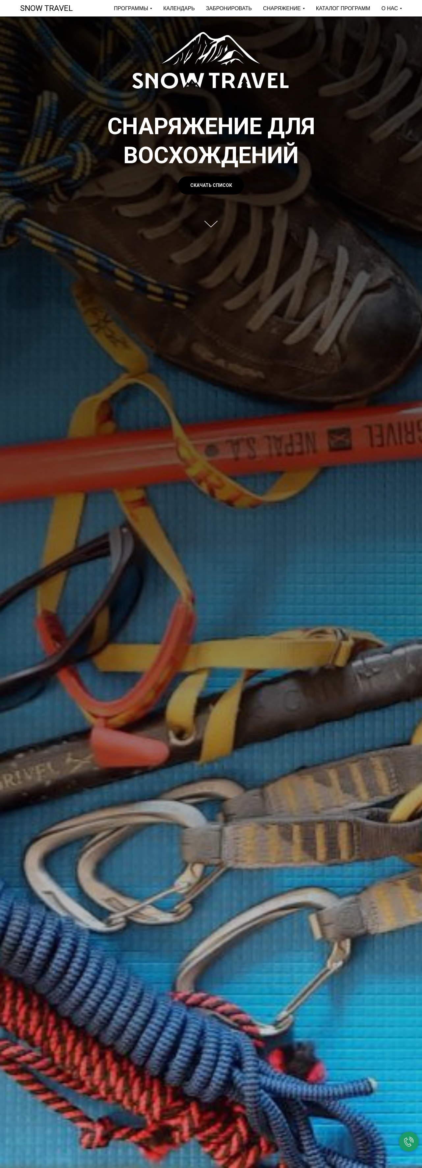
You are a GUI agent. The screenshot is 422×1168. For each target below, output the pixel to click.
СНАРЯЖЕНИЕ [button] (282, 8)
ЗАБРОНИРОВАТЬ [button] (229, 8)
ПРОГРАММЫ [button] (131, 8)
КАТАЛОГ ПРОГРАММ (343, 8)
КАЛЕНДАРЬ (179, 8)
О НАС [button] (390, 8)
